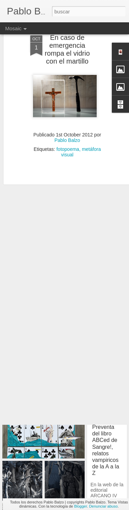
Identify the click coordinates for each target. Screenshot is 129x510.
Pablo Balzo (67, 126)
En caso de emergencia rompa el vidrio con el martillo (67, 35)
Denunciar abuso (103, 506)
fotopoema (67, 134)
